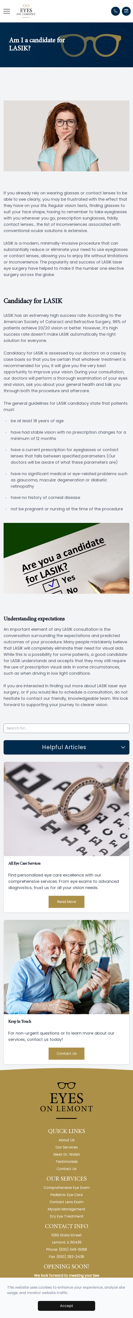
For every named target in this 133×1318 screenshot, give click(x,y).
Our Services (67, 1147)
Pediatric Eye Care (66, 1194)
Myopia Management (66, 1209)
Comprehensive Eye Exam (67, 1187)
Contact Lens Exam (66, 1202)
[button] (6, 11)
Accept (66, 1305)
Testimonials (67, 1161)
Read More (66, 901)
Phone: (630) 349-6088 (66, 1249)
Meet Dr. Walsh (66, 1154)
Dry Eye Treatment (67, 1216)
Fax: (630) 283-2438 (66, 1256)
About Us (67, 1140)
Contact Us (67, 1053)
